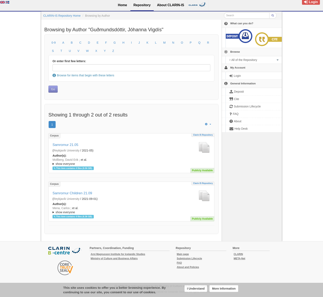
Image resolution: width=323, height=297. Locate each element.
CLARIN (238, 254)
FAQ (179, 262)
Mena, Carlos (61, 208)
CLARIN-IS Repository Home (62, 15)
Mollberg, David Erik (65, 159)
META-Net (239, 258)
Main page (183, 254)
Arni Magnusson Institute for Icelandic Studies (118, 254)
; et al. (131, 162)
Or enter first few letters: (69, 61)
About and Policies (188, 267)
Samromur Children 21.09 (72, 193)
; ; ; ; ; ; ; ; (131, 162)
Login (311, 2)
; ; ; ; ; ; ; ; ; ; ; (131, 210)
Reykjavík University (67, 150)
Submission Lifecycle (189, 258)
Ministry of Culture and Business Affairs (114, 258)
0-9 (53, 42)
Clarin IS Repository (203, 135)
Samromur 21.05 (65, 145)
